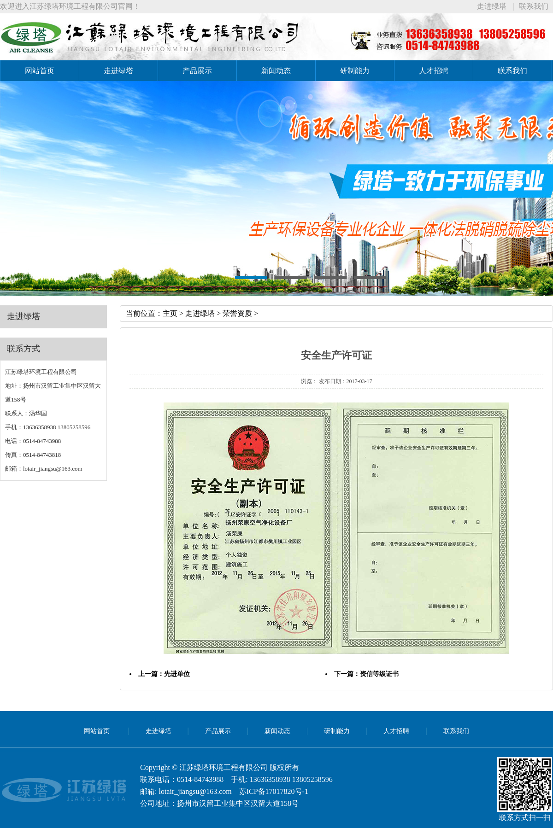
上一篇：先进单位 (164, 674)
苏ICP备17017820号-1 (273, 791)
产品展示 (197, 71)
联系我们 (533, 6)
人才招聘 (433, 71)
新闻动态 (276, 71)
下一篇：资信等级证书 (366, 674)
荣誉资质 (237, 313)
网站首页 (39, 71)
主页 (170, 313)
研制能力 (355, 71)
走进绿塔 (491, 6)
